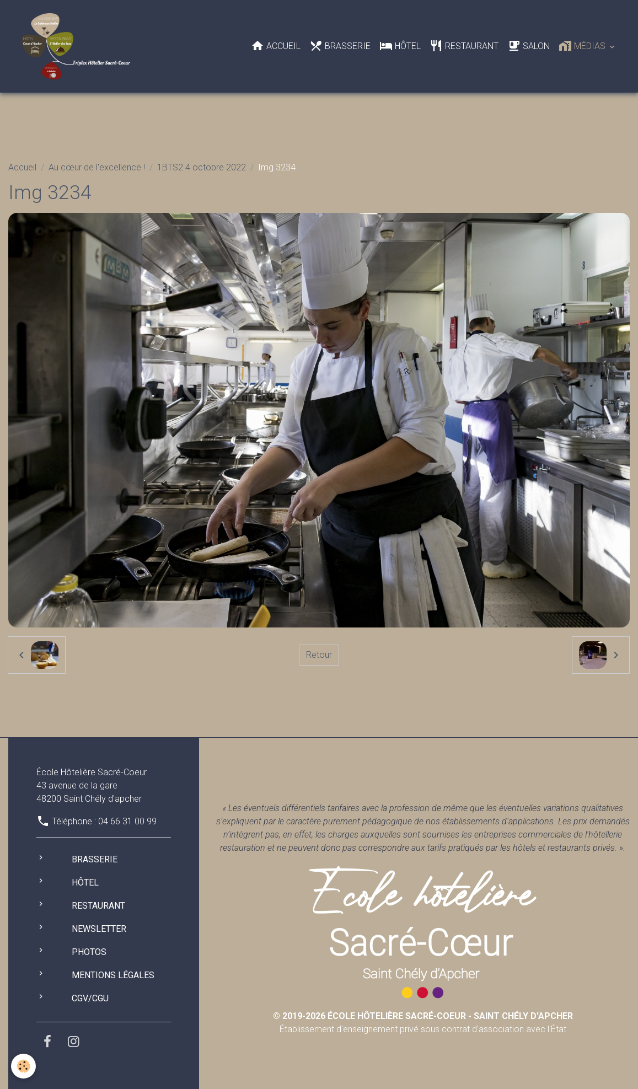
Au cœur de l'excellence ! (97, 167)
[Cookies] (23, 1066)
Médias (583, 45)
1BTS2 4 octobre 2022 (201, 167)
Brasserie (340, 45)
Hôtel (400, 45)
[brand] (78, 46)
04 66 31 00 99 (127, 821)
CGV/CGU (90, 998)
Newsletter (99, 929)
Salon (528, 45)
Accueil (276, 45)
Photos (89, 952)
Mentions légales (113, 975)
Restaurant (464, 45)
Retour (319, 655)
